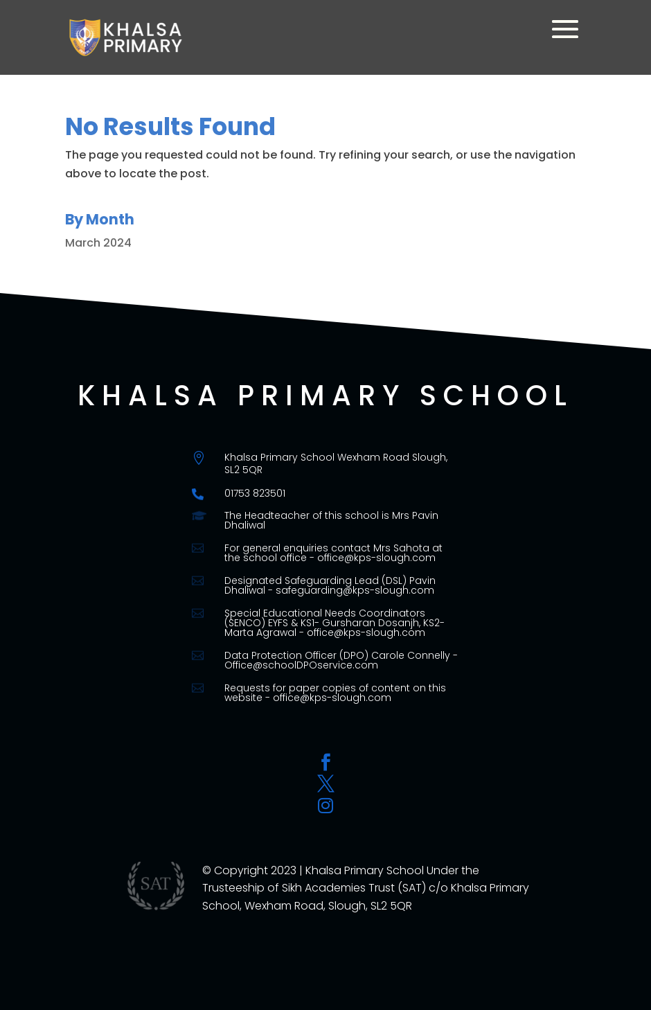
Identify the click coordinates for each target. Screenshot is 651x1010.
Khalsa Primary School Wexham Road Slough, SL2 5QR (335, 463)
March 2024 (98, 243)
